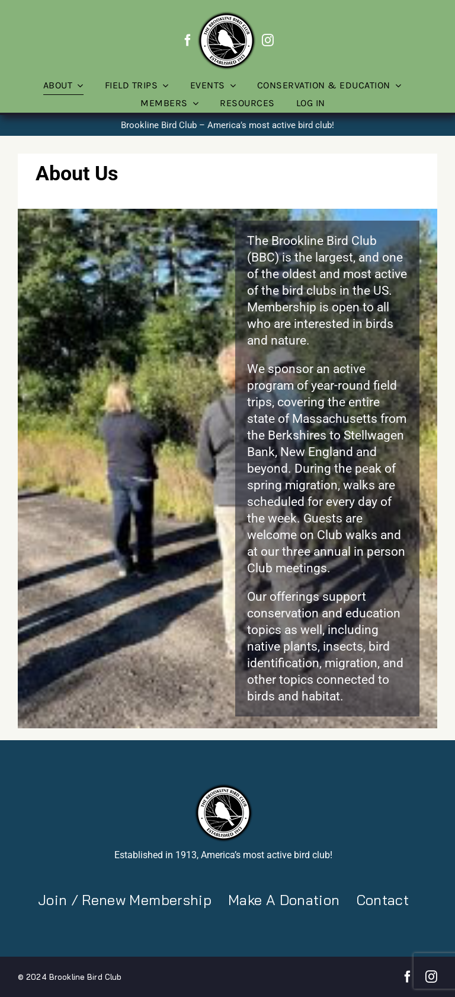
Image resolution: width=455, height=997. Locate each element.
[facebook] (188, 40)
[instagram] (268, 40)
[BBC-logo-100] (226, 15)
